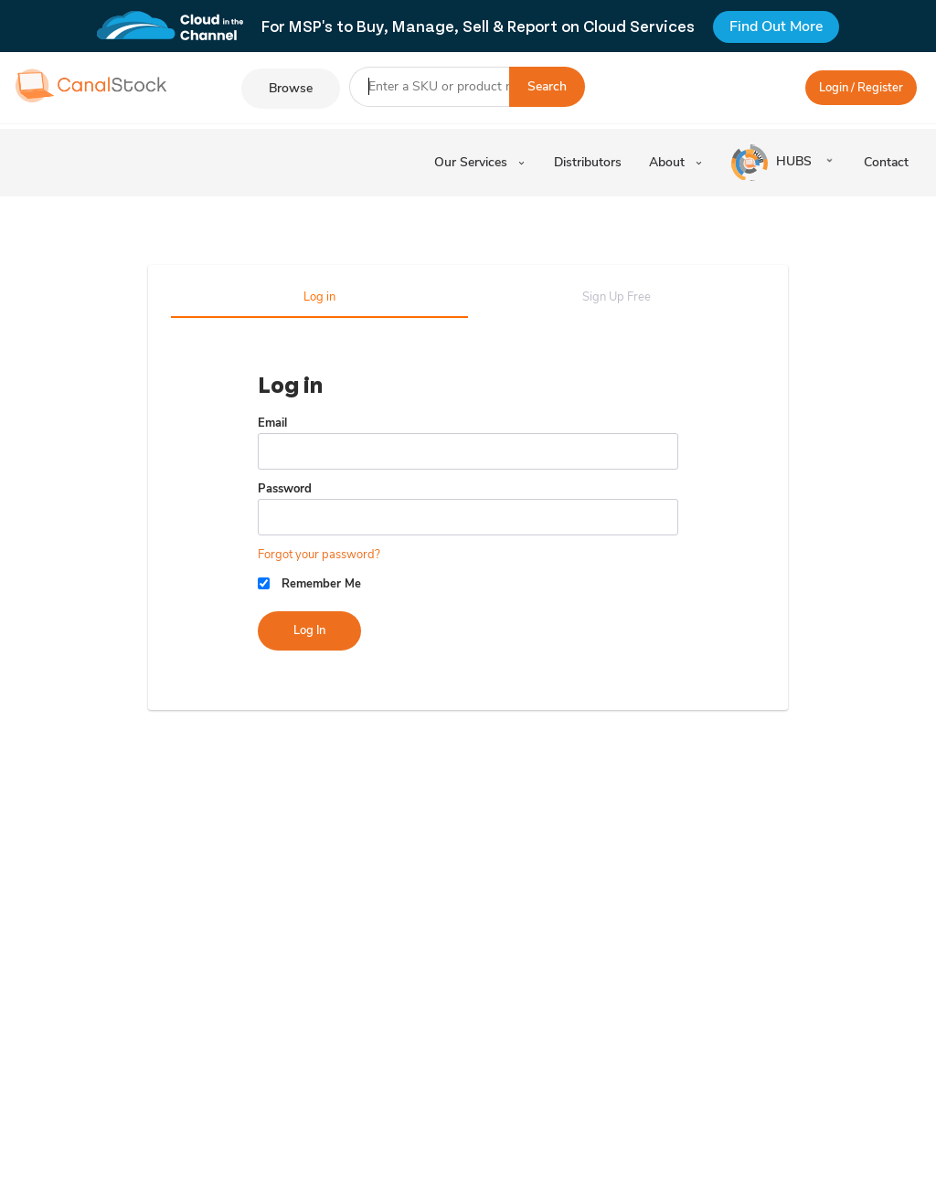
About (676, 162)
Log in (319, 297)
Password (285, 489)
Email (272, 423)
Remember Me (321, 584)
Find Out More (776, 26)
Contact (886, 162)
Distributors (588, 162)
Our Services (480, 162)
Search (547, 86)
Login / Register (861, 87)
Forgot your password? (319, 554)
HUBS (773, 162)
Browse (291, 88)
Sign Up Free (616, 297)
